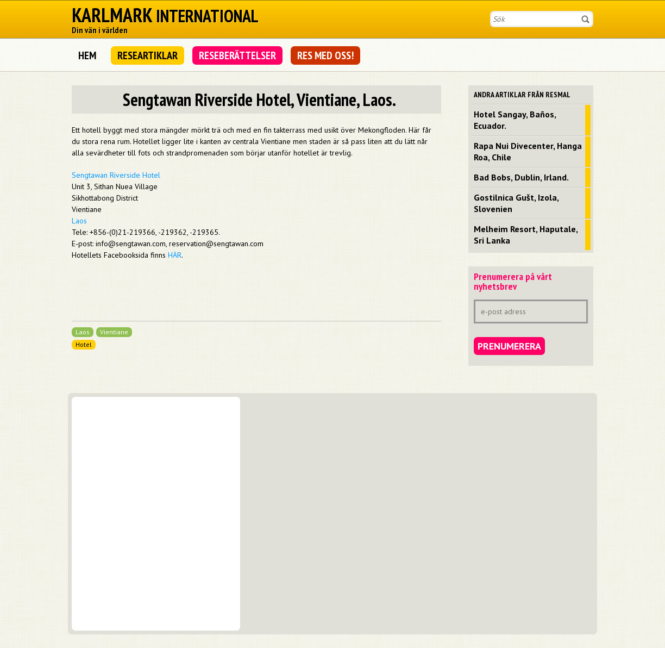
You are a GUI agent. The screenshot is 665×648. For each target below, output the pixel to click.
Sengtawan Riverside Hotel (116, 175)
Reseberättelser (237, 55)
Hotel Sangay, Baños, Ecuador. (515, 120)
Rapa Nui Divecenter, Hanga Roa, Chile (528, 151)
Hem (87, 55)
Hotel (84, 344)
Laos (79, 221)
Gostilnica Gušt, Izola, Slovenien (516, 203)
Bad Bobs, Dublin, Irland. (521, 177)
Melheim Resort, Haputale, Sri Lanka (526, 234)
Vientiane (114, 332)
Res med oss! (325, 55)
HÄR (174, 255)
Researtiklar (147, 55)
